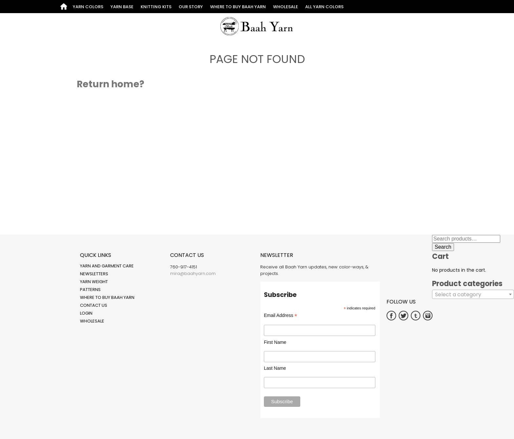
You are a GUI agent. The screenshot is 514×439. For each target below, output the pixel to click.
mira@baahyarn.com (193, 273)
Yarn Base (121, 7)
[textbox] (473, 294)
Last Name (275, 368)
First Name (275, 342)
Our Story (191, 7)
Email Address (280, 315)
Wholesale (285, 7)
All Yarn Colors (324, 7)
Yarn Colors (88, 7)
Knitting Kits (156, 7)
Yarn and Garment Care (107, 266)
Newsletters (94, 274)
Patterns (90, 289)
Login (86, 313)
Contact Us (93, 305)
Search (443, 247)
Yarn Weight (94, 282)
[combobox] (473, 294)
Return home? (110, 84)
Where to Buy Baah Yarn (238, 7)
